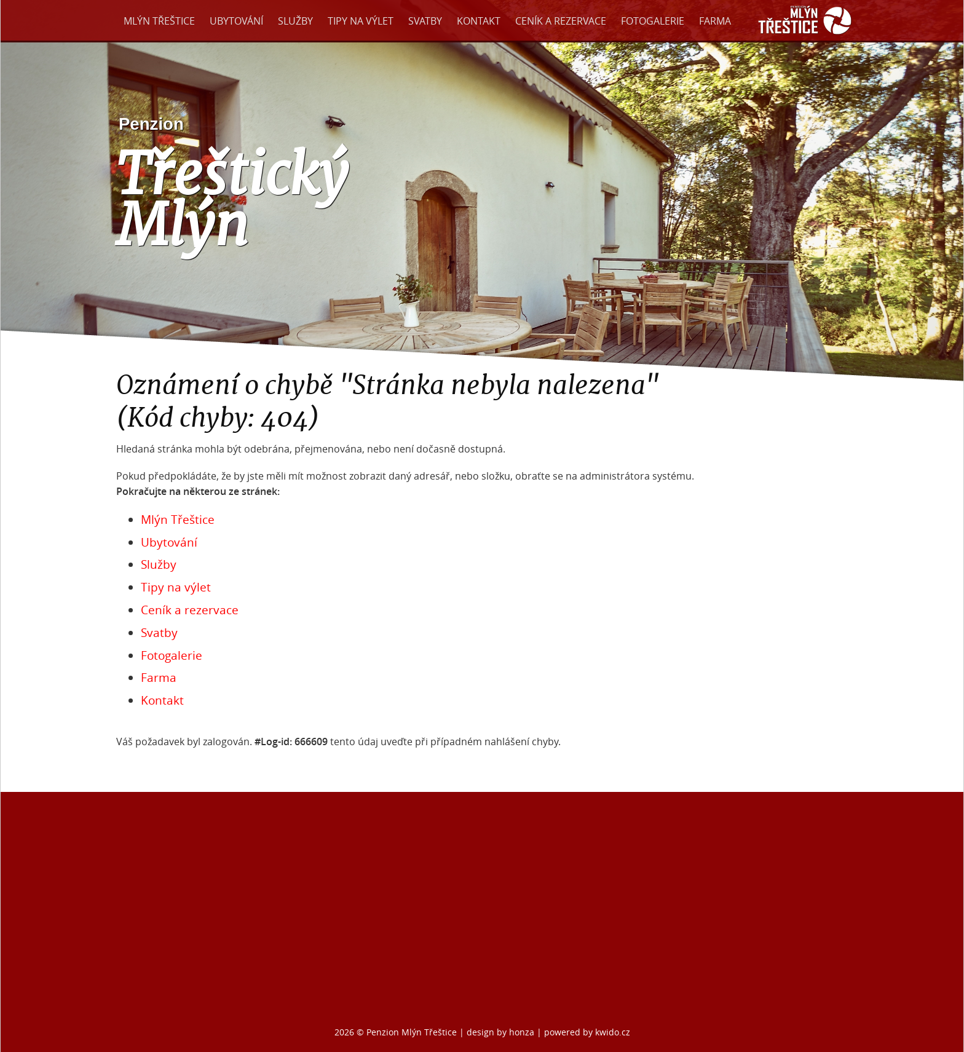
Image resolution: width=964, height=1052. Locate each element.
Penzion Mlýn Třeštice (411, 1032)
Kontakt (478, 21)
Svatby (425, 21)
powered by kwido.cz (587, 1032)
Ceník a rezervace (560, 21)
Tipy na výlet (360, 21)
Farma (715, 21)
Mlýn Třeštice (159, 21)
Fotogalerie (652, 21)
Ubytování (236, 21)
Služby (295, 21)
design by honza (502, 1032)
